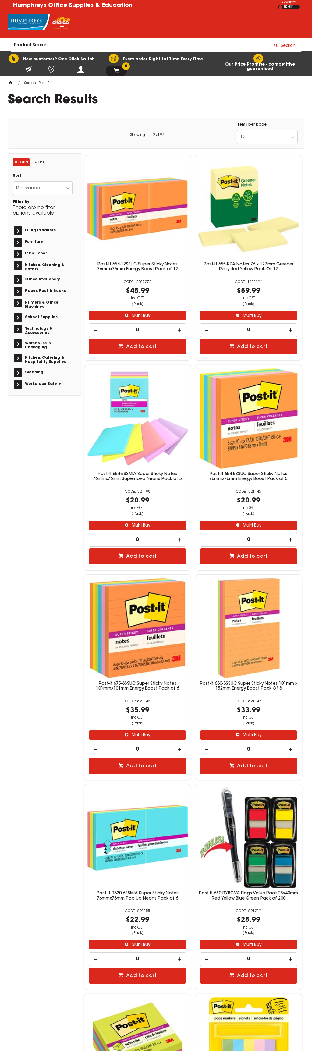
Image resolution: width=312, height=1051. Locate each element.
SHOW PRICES (289, 3)
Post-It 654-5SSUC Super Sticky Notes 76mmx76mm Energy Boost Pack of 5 (119, 416)
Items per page (252, 124)
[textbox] (120, 23)
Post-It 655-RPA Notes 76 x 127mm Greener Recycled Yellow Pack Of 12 (193, 237)
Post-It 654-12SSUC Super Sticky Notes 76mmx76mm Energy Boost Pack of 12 (119, 237)
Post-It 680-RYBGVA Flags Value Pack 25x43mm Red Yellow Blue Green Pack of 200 (193, 597)
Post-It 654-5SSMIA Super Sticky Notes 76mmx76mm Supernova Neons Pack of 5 (267, 237)
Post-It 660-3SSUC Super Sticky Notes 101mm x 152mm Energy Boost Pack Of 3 (267, 416)
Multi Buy (122, 283)
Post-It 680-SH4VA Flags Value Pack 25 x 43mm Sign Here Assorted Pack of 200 (193, 776)
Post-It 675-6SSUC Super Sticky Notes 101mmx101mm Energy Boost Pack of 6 (193, 416)
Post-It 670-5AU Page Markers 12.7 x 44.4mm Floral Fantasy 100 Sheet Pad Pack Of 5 (119, 776)
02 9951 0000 (238, 969)
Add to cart (122, 314)
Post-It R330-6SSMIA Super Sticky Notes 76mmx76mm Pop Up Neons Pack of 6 (119, 595)
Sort (17, 176)
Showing (147, 135)
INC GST (288, 7)
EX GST (280, 7)
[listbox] (267, 137)
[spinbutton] (119, 297)
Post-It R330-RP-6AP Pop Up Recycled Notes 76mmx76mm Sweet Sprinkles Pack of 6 (267, 776)
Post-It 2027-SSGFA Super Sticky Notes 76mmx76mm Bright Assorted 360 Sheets (267, 595)
